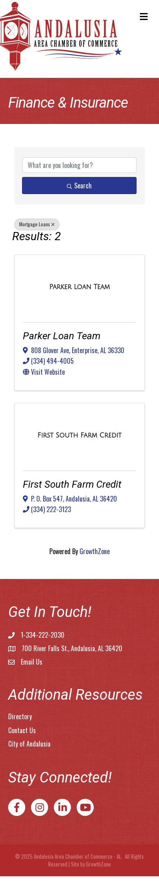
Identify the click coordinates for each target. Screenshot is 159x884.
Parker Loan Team (61, 336)
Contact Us (22, 730)
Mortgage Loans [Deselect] (37, 224)
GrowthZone (95, 551)
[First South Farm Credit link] (79, 435)
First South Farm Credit (72, 484)
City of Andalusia (29, 744)
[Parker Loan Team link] (79, 287)
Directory (20, 716)
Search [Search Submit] (79, 185)
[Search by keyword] (79, 165)
